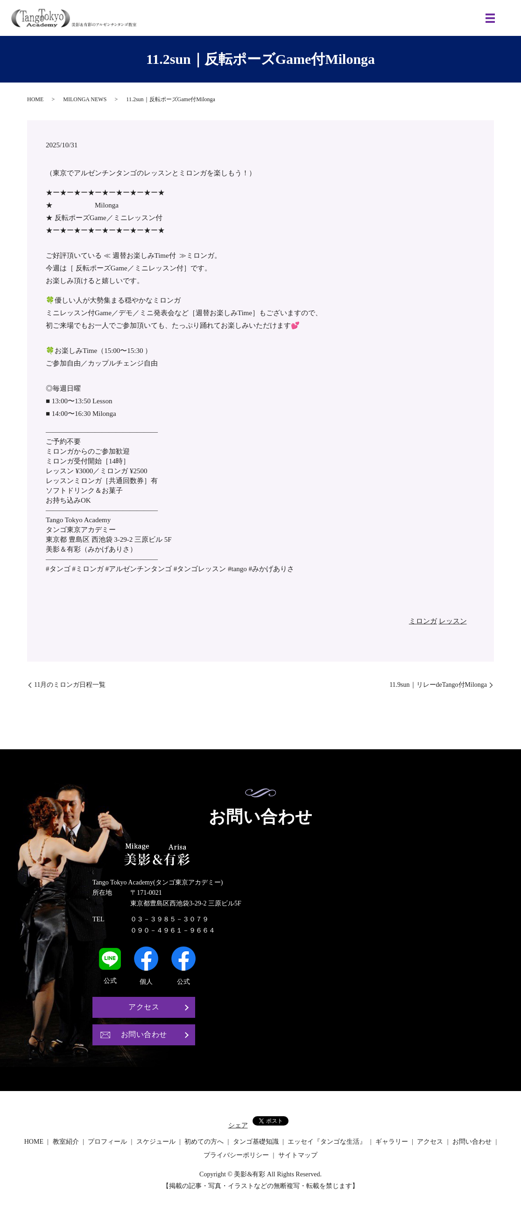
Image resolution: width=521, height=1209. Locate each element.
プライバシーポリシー (236, 1155)
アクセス (143, 1007)
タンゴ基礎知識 (256, 1142)
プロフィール (107, 1142)
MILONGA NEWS (84, 99)
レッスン (453, 621)
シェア (238, 1125)
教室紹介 (66, 1142)
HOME (35, 99)
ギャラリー (391, 1142)
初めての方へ (204, 1142)
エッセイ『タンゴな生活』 (327, 1142)
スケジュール (156, 1142)
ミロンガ (423, 621)
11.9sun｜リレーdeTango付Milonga (438, 684)
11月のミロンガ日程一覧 (70, 684)
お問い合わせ (144, 1035)
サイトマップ (297, 1155)
